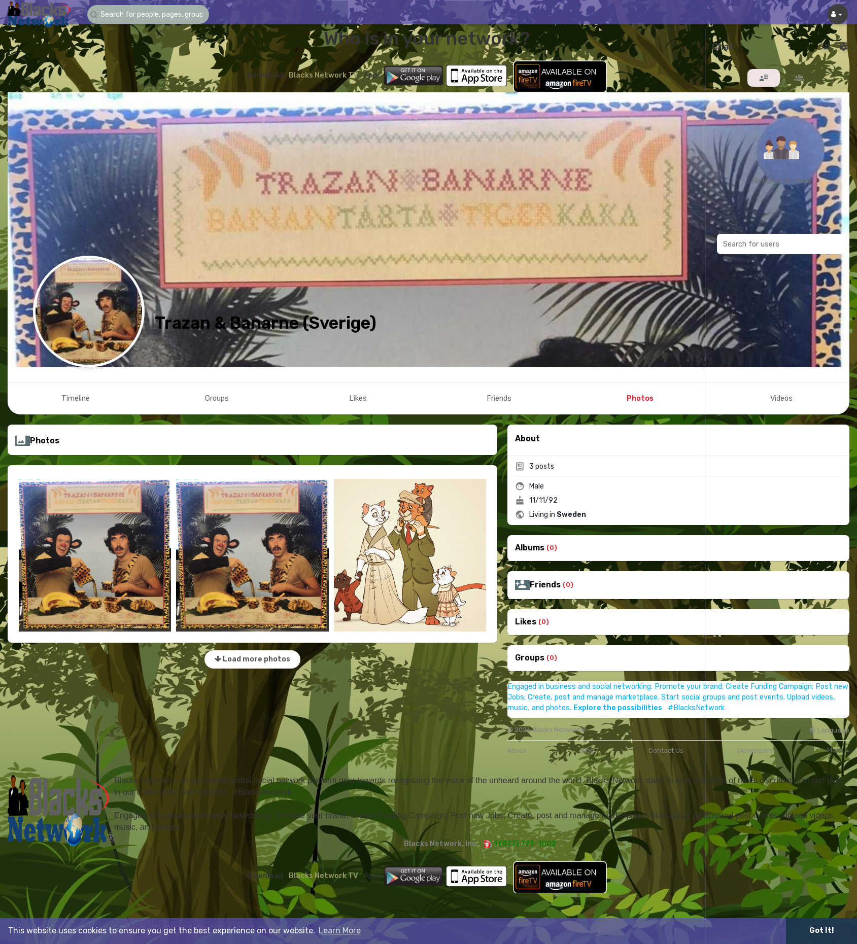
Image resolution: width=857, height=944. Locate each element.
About (517, 750)
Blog (587, 750)
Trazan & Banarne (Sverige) (265, 323)
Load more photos (252, 659)
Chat (723, 47)
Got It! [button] (821, 930)
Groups (529, 658)
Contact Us (665, 750)
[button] (148, 14)
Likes (525, 622)
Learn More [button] (340, 930)
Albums (529, 548)
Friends (545, 585)
